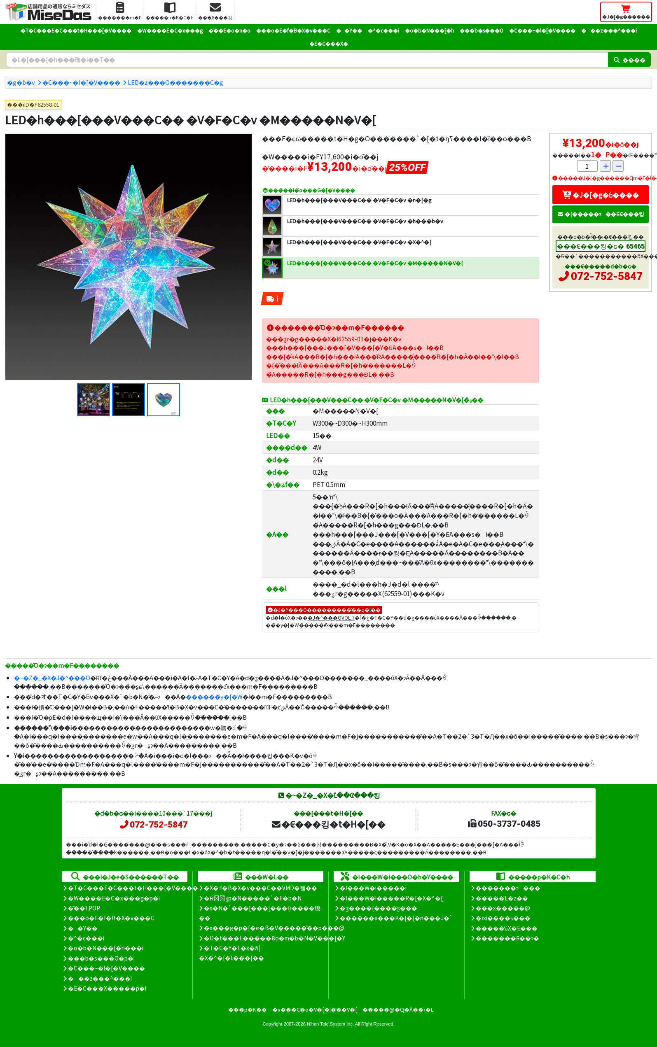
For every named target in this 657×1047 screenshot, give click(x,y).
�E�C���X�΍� (328, 43)
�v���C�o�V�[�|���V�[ (314, 1009)
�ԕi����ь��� (503, 918)
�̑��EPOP (84, 908)
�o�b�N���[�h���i (105, 948)
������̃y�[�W (214, 696)
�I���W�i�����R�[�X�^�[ (391, 898)
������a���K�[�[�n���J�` (396, 918)
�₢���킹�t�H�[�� (328, 824)
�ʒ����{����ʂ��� (378, 908)
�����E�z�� (502, 898)
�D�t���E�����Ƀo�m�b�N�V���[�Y (274, 938)
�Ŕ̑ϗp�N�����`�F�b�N (253, 898)
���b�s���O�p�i (101, 958)
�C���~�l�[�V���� (542, 30)
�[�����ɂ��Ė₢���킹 (600, 214)
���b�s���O (481, 30)
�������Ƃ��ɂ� (507, 938)
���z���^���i (609, 30)
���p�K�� (247, 1009)
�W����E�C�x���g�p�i (114, 898)
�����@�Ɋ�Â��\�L (397, 1009)
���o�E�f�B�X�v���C (293, 30)
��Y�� (349, 30)
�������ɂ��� (508, 888)
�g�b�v (21, 82)
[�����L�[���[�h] (307, 59)
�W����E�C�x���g (170, 30)
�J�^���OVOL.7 (331, 617)
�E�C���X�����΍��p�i (107, 988)
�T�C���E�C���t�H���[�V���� (76, 30)
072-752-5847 (607, 276)
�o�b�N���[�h (429, 30)
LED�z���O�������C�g (175, 82)
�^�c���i (383, 30)
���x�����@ (503, 908)
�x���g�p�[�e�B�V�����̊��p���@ (274, 927)
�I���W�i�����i (373, 888)
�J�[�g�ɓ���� (600, 195)
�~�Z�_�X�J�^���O (52, 677)
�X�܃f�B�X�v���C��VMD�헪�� (260, 888)
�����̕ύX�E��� (506, 928)
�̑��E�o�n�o (229, 30)
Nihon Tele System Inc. (330, 1023)
